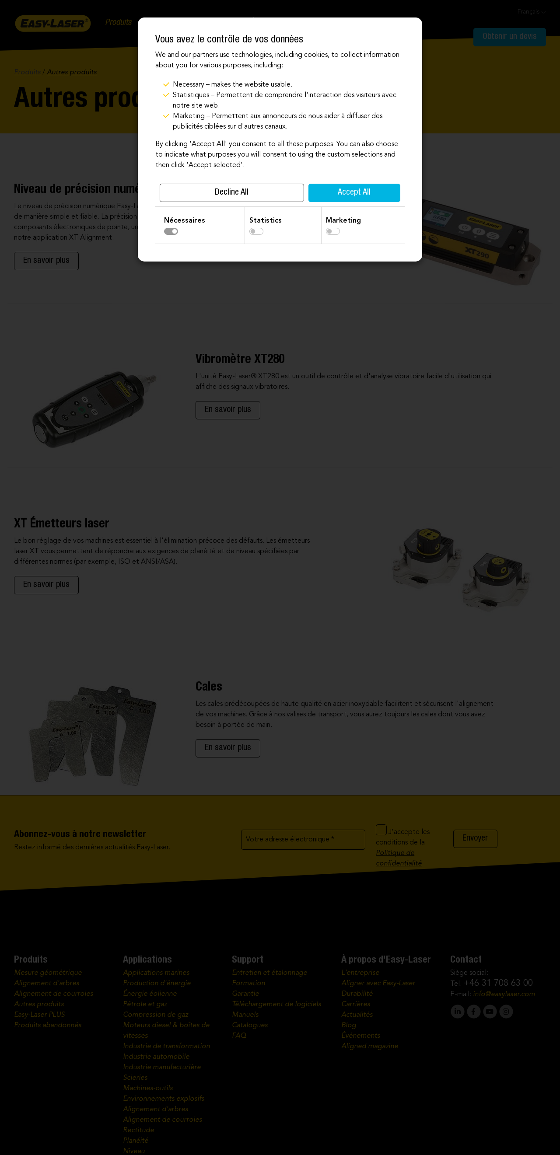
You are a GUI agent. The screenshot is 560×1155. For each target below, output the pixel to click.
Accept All (354, 192)
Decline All (231, 192)
